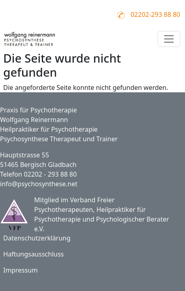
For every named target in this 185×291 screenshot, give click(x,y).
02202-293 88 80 (155, 14)
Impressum (20, 270)
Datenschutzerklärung (36, 238)
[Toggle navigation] (169, 39)
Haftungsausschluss (33, 254)
